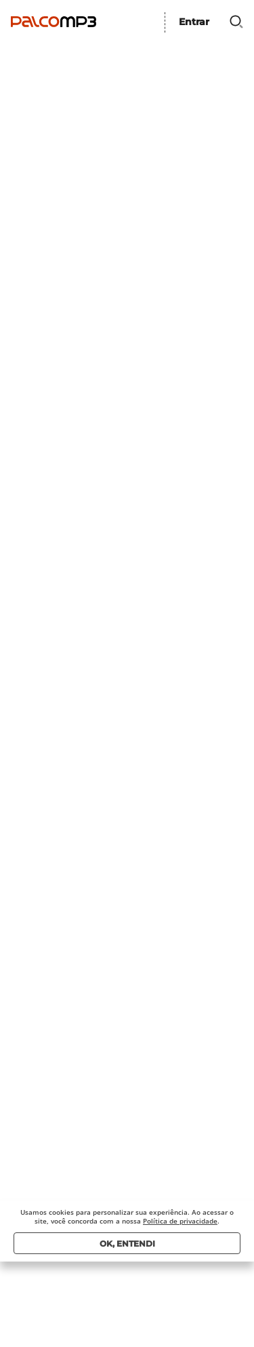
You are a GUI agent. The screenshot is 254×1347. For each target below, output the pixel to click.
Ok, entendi (127, 1243)
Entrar (194, 22)
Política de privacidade (180, 1221)
